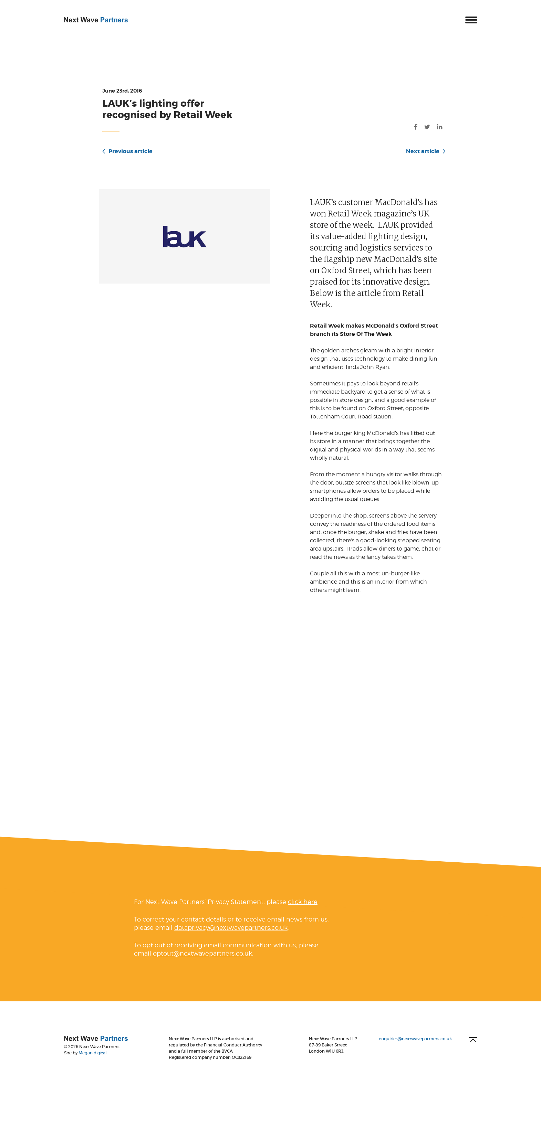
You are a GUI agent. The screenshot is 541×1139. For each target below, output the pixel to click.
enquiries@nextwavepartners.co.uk (415, 1049)
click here (303, 912)
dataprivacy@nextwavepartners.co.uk (231, 938)
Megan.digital (93, 1063)
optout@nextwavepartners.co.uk (202, 964)
